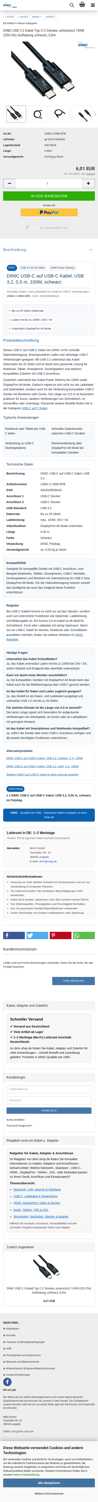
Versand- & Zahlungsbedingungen (25, 1342)
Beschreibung (14, 249)
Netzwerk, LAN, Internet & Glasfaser (37, 1189)
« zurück (23, 16)
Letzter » (50, 16)
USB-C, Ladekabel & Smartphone (35, 1196)
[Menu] (92, 5)
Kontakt (10, 1335)
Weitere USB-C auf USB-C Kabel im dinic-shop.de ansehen (42, 774)
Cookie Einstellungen (18, 1374)
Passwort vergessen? (19, 1125)
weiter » (36, 16)
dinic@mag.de (48, 861)
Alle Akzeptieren (49, 1483)
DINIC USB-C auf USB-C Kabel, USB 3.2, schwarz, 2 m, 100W (44, 758)
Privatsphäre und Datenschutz (23, 1355)
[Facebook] (7, 1382)
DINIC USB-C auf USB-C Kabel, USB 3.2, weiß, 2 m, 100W (42, 766)
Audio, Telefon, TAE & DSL (31, 1210)
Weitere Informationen (49, 1493)
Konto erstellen (15, 1119)
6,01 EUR (49, 1301)
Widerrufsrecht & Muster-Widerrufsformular (30, 1368)
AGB (8, 1348)
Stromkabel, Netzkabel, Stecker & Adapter (40, 1216)
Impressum (12, 1328)
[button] (14, 935)
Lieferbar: (9, 139)
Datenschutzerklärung (26, 1474)
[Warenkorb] (82, 5)
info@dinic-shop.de (22, 1431)
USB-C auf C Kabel (34, 408)
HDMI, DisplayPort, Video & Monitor (36, 1203)
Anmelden (49, 1110)
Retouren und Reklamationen (22, 1361)
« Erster (9, 16)
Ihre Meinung (73, 980)
